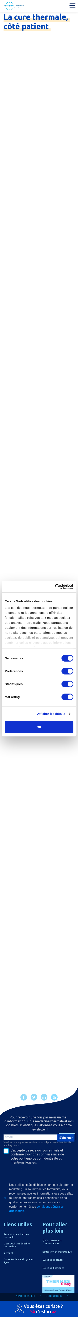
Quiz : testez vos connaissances (52, 1242)
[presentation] (29, 1171)
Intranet (8, 1253)
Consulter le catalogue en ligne (18, 1261)
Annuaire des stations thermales (16, 1235)
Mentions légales (54, 1296)
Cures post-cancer (52, 1259)
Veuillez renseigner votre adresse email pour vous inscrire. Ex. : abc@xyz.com (38, 1144)
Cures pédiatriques (53, 1267)
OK (39, 727)
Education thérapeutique (57, 1251)
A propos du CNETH (25, 1296)
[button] (72, 5)
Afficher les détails (51, 713)
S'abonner (66, 1137)
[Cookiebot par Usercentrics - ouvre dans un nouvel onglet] (55, 586)
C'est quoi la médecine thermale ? (17, 1245)
